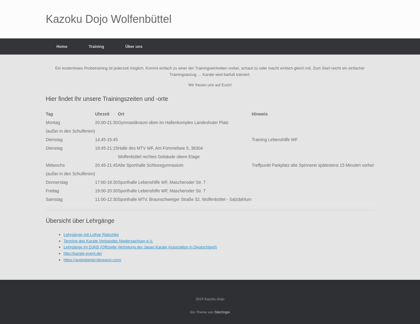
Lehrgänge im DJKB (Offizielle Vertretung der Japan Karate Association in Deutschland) (140, 247)
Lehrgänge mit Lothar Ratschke (91, 234)
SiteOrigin (222, 312)
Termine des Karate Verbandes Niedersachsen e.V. (108, 241)
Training (96, 46)
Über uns (133, 46)
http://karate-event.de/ (83, 253)
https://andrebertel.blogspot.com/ (92, 260)
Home (62, 46)
